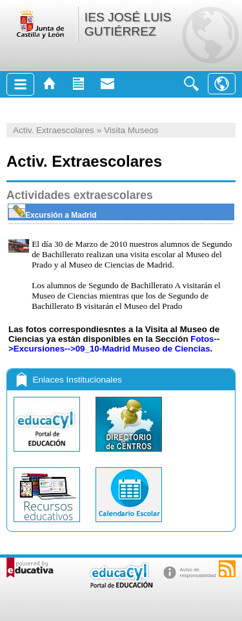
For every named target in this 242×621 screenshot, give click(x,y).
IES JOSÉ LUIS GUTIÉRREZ (128, 24)
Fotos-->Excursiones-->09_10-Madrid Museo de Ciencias (113, 343)
